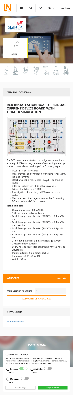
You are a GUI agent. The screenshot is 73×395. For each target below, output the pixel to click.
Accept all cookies (52, 387)
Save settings (20, 387)
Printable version (15, 321)
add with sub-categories (36, 298)
